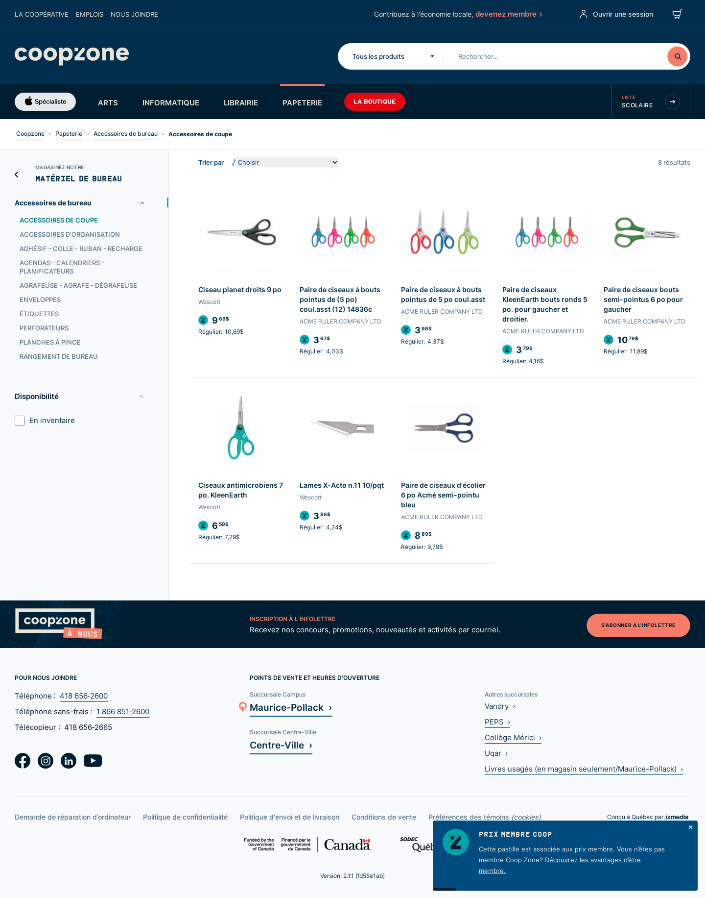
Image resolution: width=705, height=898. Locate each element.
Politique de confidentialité (185, 817)
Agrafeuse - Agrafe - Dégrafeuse (78, 285)
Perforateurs (44, 328)
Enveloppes (40, 299)
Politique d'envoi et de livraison (289, 817)
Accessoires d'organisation (70, 234)
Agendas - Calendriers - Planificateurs (62, 266)
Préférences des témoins (484, 817)
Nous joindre (134, 14)
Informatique (170, 102)
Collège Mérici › (513, 737)
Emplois (89, 14)
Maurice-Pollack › (291, 707)
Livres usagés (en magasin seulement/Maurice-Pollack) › (584, 769)
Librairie (241, 102)
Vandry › (500, 706)
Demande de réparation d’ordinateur (73, 817)
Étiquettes (39, 313)
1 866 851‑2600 (122, 711)
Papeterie (302, 102)
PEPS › (497, 722)
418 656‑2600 (84, 696)
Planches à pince (50, 342)
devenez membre (508, 13)
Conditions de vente (384, 817)
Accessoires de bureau (126, 133)
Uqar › (496, 753)
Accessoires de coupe (59, 220)
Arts (108, 102)
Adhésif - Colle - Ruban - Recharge (81, 248)
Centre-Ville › (281, 744)
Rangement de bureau (59, 356)
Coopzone (30, 133)
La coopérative (42, 14)
